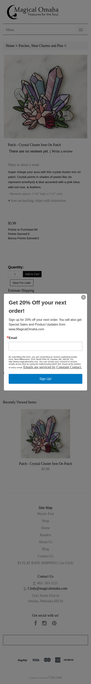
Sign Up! (45, 378)
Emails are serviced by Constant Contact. (52, 367)
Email (13, 337)
